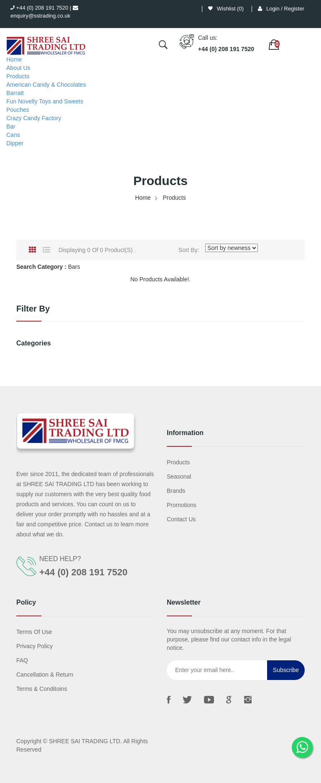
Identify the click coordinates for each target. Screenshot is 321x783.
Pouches (17, 109)
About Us (18, 67)
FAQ (22, 660)
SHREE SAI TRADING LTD (84, 741)
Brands (176, 490)
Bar (10, 126)
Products (17, 76)
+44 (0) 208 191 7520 (39, 8)
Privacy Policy (34, 646)
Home (14, 59)
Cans (13, 134)
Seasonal (179, 476)
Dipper (14, 143)
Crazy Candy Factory (33, 118)
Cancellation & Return (44, 674)
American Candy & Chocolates (46, 84)
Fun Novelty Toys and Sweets (44, 101)
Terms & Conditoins (41, 688)
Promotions (181, 505)
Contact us (181, 519)
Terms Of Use (34, 631)
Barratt (15, 93)
